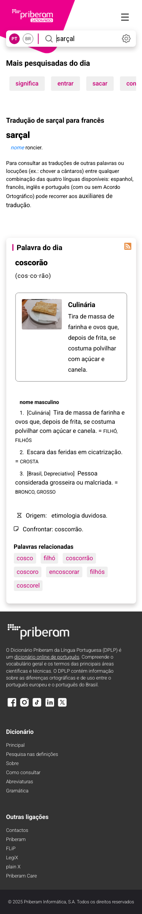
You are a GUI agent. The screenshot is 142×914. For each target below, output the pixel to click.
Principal (15, 745)
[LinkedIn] (49, 706)
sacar (100, 83)
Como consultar (23, 773)
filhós (97, 571)
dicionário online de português (46, 657)
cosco (25, 558)
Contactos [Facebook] (17, 830)
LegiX (12, 858)
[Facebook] (11, 706)
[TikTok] (37, 706)
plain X (13, 867)
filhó (49, 558)
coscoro (28, 571)
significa (27, 83)
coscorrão (79, 558)
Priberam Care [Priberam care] (21, 876)
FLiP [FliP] (11, 849)
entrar (65, 83)
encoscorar (64, 571)
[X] (62, 706)
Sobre (12, 764)
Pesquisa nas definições (32, 754)
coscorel (28, 585)
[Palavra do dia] (127, 246)
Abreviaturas (19, 782)
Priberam (16, 840)
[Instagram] (24, 706)
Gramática (17, 791)
